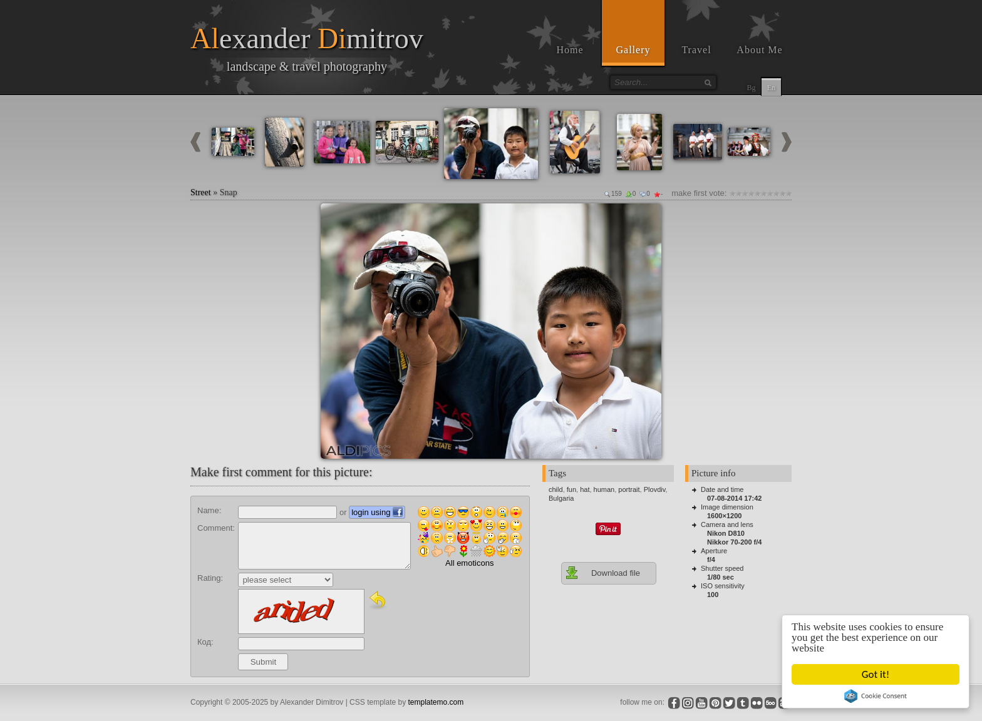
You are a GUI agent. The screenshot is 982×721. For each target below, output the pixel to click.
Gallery (633, 49)
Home (569, 49)
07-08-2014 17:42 (734, 498)
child (556, 489)
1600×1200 (724, 515)
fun (571, 489)
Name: (209, 510)
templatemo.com (436, 702)
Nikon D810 (726, 533)
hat (584, 489)
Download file (602, 573)
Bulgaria (561, 498)
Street (200, 192)
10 (788, 193)
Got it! (875, 674)
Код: (205, 642)
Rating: (210, 578)
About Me (759, 49)
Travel (696, 49)
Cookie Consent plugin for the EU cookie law (875, 696)
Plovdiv (655, 489)
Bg (751, 87)
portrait (628, 489)
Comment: (216, 528)
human (604, 489)
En (771, 87)
